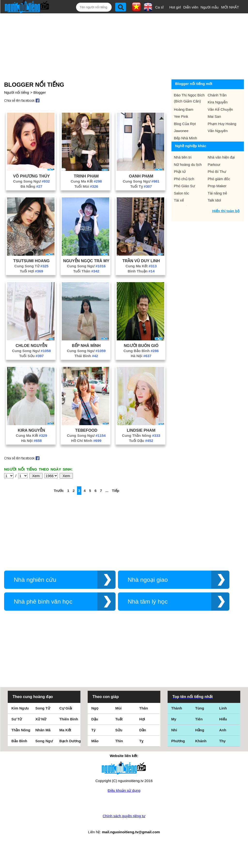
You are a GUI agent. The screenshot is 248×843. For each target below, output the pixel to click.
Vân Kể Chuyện (220, 109)
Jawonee (181, 131)
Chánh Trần (217, 95)
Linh (223, 708)
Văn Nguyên (218, 131)
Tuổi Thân (86, 271)
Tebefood (86, 430)
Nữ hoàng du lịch (188, 164)
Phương (178, 741)
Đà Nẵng (31, 186)
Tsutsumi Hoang (31, 261)
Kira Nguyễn (31, 430)
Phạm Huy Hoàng (222, 124)
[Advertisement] (120, 45)
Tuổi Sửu (31, 356)
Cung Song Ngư (31, 181)
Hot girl (175, 7)
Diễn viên (190, 7)
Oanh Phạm (141, 176)
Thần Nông (20, 730)
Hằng (199, 730)
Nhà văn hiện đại (221, 157)
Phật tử (180, 171)
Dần (142, 730)
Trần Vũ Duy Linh (141, 261)
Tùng (199, 708)
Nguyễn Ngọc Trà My (86, 261)
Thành (176, 708)
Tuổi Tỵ (141, 186)
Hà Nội (141, 356)
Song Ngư (44, 741)
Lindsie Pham (141, 430)
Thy (222, 741)
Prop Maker (217, 186)
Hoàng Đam (183, 109)
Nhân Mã (43, 730)
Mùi (118, 708)
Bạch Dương (70, 741)
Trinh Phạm (86, 176)
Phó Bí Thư (217, 171)
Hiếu (223, 719)
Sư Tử (16, 719)
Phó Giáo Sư (184, 186)
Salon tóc (181, 193)
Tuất (119, 719)
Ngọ (94, 708)
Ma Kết (65, 730)
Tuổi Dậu (141, 440)
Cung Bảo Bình (141, 351)
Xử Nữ (40, 719)
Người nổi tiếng (16, 92)
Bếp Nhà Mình (86, 345)
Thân (143, 708)
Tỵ (141, 741)
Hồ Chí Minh (86, 440)
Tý (93, 730)
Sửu (118, 730)
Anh (222, 730)
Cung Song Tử (31, 266)
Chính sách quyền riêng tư (124, 816)
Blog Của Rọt (185, 124)
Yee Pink (181, 116)
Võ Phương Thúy (31, 176)
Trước (59, 491)
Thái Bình (86, 356)
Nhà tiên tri (183, 157)
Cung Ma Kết (86, 181)
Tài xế (179, 200)
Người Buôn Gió (141, 345)
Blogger (39, 92)
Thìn (119, 741)
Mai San (214, 116)
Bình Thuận (141, 271)
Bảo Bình (19, 741)
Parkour (214, 164)
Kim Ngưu (20, 708)
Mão (95, 741)
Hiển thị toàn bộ (226, 211)
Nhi (174, 730)
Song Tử (42, 708)
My (173, 719)
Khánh (201, 741)
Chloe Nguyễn (31, 345)
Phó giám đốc (219, 179)
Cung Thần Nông (141, 435)
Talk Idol (214, 200)
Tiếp (115, 491)
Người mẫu (210, 7)
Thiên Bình (68, 719)
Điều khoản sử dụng (124, 790)
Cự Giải (65, 708)
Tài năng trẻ (217, 193)
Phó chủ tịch (184, 179)
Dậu (94, 719)
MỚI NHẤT (230, 7)
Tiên (199, 719)
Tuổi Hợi (31, 271)
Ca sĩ (159, 7)
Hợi (142, 719)
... (106, 491)
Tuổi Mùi (86, 186)
